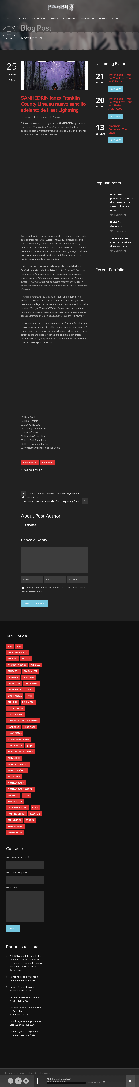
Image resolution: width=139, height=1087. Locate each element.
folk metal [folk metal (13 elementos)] (28, 706)
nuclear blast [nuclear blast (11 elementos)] (16, 787)
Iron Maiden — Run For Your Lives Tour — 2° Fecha (120, 78)
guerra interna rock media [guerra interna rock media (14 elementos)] (23, 725)
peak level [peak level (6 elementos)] (13, 799)
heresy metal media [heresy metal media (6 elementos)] (19, 743)
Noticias (23, 18)
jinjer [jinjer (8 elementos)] (30, 749)
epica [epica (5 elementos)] (29, 700)
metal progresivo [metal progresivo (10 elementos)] (18, 768)
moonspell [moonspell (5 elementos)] (14, 780)
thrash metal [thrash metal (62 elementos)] (16, 830)
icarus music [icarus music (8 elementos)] (15, 749)
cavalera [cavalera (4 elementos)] (13, 681)
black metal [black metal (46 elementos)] (30, 675)
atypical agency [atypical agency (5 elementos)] (17, 669)
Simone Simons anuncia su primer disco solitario (120, 242)
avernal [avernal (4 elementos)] (35, 669)
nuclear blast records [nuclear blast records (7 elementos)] (21, 793)
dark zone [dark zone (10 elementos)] (28, 681)
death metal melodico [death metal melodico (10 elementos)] (20, 693)
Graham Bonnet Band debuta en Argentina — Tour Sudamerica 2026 (25, 1020)
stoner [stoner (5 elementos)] (30, 824)
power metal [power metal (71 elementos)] (15, 805)
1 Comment (120, 214)
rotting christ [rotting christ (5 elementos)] (16, 818)
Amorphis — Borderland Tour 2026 (117, 129)
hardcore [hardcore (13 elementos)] (13, 731)
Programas (38, 18)
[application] (69, 1081)
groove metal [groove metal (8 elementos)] (16, 718)
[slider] (66, 1083)
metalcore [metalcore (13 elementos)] (14, 762)
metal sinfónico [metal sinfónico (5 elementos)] (17, 774)
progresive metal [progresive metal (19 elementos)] (18, 812)
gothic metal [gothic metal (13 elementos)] (15, 712)
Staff (115, 18)
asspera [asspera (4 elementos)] (26, 662)
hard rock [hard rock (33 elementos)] (29, 731)
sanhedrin (47, 462)
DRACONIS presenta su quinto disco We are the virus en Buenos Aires (121, 202)
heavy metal (29, 462)
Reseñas (103, 18)
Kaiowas (28, 116)
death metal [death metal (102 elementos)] (32, 687)
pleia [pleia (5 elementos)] (26, 799)
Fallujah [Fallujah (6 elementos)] (13, 706)
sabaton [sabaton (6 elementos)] (35, 818)
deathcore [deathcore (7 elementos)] (14, 687)
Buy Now (116, 89)
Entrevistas (87, 18)
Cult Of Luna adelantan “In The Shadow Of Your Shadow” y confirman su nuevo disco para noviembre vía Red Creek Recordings (26, 972)
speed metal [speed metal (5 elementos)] (14, 824)
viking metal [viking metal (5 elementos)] (15, 836)
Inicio (10, 18)
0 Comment (120, 230)
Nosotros (12, 26)
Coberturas (70, 18)
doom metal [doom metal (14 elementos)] (15, 700)
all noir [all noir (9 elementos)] (12, 662)
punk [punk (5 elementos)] (35, 812)
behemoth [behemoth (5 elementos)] (13, 675)
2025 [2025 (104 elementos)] (10, 650)
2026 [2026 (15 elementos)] (19, 650)
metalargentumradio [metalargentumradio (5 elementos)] (20, 756)
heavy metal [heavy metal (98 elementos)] (15, 737)
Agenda (54, 18)
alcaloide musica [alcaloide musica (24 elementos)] (17, 656)
